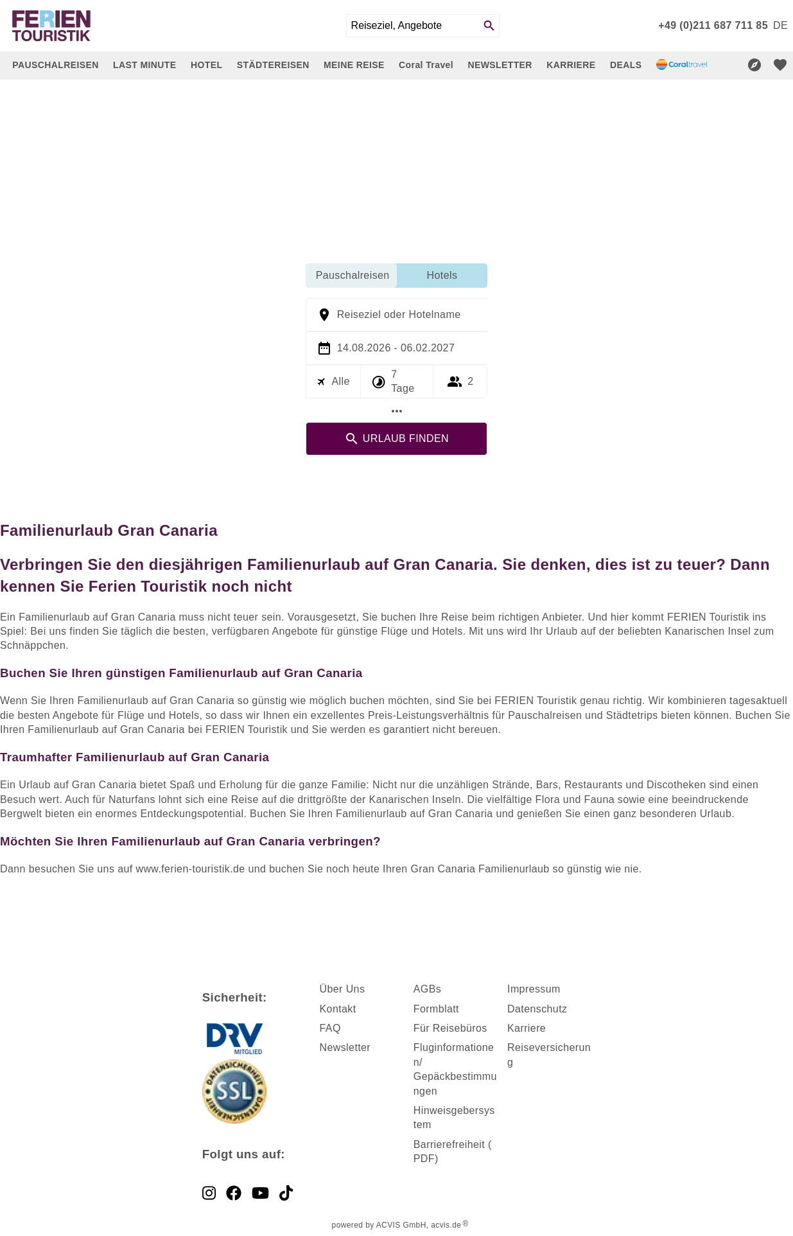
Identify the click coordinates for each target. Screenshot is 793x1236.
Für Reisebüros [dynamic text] (450, 1028)
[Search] (489, 25)
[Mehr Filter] (397, 411)
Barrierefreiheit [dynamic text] (449, 1144)
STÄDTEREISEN (273, 65)
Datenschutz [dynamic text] (537, 1008)
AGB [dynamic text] (425, 989)
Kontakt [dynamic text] (338, 1008)
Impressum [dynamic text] (534, 989)
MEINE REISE (354, 65)
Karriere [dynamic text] (526, 1028)
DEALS (625, 65)
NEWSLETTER (499, 65)
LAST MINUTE (145, 65)
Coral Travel (426, 65)
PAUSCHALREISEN (55, 65)
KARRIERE (570, 65)
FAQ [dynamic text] (330, 1028)
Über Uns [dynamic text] (342, 989)
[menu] (780, 26)
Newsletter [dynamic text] (345, 1047)
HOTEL (206, 65)
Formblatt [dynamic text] (436, 1008)
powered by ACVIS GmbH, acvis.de (397, 1225)
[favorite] (780, 65)
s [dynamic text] (438, 989)
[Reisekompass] (754, 65)
